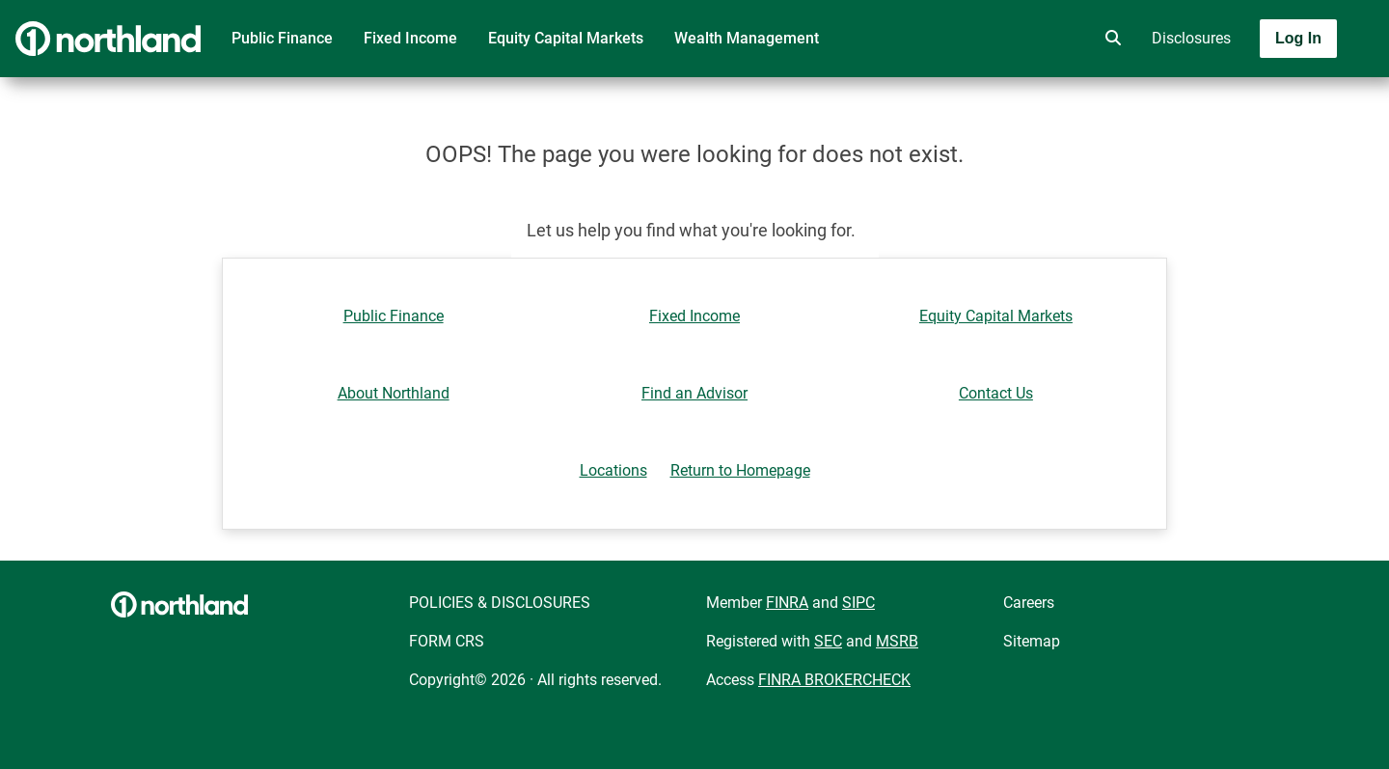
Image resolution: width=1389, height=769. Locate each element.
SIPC (858, 602)
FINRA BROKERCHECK (834, 680)
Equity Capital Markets (565, 38)
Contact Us (996, 393)
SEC (828, 641)
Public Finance (282, 38)
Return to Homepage (740, 470)
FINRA (787, 602)
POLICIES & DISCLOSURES (499, 602)
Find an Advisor (694, 393)
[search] (1109, 38)
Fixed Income (410, 38)
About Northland (393, 393)
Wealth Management (746, 38)
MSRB (897, 641)
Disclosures (1191, 38)
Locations (613, 470)
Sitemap (1031, 641)
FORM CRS (446, 641)
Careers (1028, 602)
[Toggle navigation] (1236, 94)
